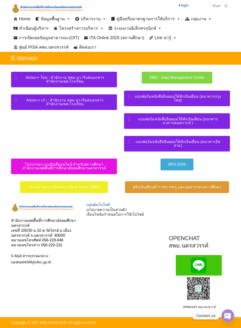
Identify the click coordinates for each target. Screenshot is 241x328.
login (183, 5)
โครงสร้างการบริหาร (81, 28)
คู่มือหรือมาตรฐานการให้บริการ (148, 19)
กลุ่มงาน (201, 19)
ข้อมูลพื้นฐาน (55, 19)
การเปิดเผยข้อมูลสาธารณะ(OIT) (49, 37)
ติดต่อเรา (87, 47)
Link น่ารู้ (166, 37)
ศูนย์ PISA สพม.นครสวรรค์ (44, 47)
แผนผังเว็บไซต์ (98, 205)
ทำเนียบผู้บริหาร (34, 28)
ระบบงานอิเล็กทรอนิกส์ (138, 28)
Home (24, 19)
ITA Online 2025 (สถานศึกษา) (116, 37)
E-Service (24, 58)
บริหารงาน (93, 19)
